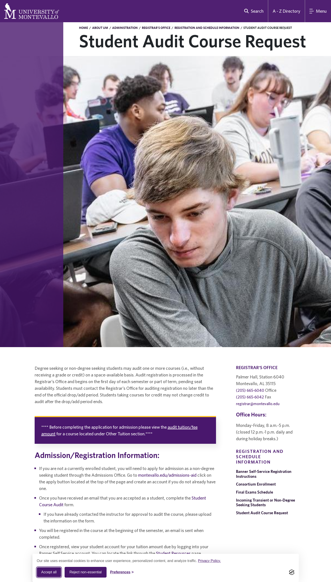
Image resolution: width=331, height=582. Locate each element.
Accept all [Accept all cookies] (49, 572)
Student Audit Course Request (262, 512)
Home (83, 28)
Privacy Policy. (209, 561)
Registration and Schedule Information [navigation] (259, 456)
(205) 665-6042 (250, 397)
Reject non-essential (85, 572)
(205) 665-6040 (250, 390)
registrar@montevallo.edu (257, 403)
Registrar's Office (156, 28)
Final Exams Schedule (254, 492)
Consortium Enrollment (256, 484)
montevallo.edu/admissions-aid (167, 475)
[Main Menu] (318, 11)
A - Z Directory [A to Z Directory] (286, 11)
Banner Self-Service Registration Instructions (263, 474)
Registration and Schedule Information (206, 28)
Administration (125, 28)
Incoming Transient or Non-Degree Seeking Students (265, 502)
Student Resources (173, 553)
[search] (253, 11)
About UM (100, 28)
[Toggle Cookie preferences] (122, 572)
